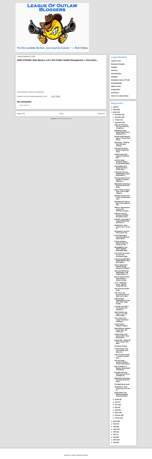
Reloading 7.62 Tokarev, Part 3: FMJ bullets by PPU (122, 203)
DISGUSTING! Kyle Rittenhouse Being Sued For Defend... (121, 394)
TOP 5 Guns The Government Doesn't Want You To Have (121, 294)
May (116, 407)
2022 (115, 421)
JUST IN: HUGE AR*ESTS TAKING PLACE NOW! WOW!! (122, 161)
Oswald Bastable (116, 83)
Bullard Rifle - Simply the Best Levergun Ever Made (122, 341)
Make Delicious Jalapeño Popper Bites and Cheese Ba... (122, 330)
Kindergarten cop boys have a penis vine (121, 232)
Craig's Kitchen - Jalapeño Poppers (121, 325)
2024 (115, 109)
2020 (115, 426)
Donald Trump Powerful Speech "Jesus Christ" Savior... (122, 138)
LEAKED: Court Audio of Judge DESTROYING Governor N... (122, 221)
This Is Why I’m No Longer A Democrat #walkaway (121, 319)
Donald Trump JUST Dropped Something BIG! (121, 156)
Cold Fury (114, 70)
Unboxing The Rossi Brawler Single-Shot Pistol (121, 150)
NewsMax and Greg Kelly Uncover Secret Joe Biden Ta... (122, 374)
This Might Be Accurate (122, 384)
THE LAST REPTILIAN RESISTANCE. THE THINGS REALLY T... (121, 272)
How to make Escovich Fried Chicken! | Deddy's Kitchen (121, 278)
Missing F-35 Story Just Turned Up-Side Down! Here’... (122, 197)
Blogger (85, 455)
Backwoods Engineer (118, 64)
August (117, 399)
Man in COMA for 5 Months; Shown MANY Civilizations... (122, 368)
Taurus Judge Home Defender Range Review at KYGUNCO (122, 266)
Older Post (101, 113)
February (118, 415)
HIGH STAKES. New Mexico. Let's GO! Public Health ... (120, 313)
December (118, 114)
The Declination (116, 73)
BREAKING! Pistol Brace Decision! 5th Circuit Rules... (122, 185)
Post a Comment (24, 105)
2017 (115, 434)
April (116, 410)
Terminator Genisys (120, 346)
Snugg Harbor (115, 89)
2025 (115, 107)
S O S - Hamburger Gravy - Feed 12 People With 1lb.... (121, 284)
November (118, 117)
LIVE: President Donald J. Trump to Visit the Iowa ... (122, 356)
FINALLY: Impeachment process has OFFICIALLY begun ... (122, 209)
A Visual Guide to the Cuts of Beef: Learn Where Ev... (121, 350)
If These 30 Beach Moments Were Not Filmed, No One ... (121, 243)
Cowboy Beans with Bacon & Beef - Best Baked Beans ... (121, 336)
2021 (115, 424)
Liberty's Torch (116, 61)
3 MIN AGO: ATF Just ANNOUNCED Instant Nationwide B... (122, 173)
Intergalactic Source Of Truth (120, 80)
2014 (115, 442)
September (118, 122)
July (116, 402)
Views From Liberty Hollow (119, 96)
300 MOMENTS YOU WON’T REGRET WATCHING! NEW (120, 249)
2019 (115, 429)
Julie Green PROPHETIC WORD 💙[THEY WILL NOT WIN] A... (122, 260)
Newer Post (21, 113)
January (117, 418)
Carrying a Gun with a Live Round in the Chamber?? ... (121, 308)
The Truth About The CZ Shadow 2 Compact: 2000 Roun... (122, 179)
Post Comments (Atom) (64, 118)
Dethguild (114, 77)
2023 (115, 112)
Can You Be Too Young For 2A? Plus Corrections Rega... (121, 254)
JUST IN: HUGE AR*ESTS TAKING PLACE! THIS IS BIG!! (122, 362)
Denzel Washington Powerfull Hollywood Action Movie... (121, 237)
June (116, 404)
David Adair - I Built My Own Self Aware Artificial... (121, 144)
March (117, 412)
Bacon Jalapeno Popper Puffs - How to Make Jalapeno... (122, 191)
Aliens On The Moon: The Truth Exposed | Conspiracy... (121, 126)
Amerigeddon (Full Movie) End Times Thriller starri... (120, 167)
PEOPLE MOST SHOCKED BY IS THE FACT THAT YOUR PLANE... (122, 301)
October (117, 120)
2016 (115, 437)
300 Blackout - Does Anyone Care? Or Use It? (122, 227)
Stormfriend (115, 92)
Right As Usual (116, 86)
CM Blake (114, 67)
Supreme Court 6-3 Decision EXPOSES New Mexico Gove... (121, 215)
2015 (115, 440)
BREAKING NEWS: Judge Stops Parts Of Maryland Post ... (122, 132)
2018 (115, 432)
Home (61, 113)
